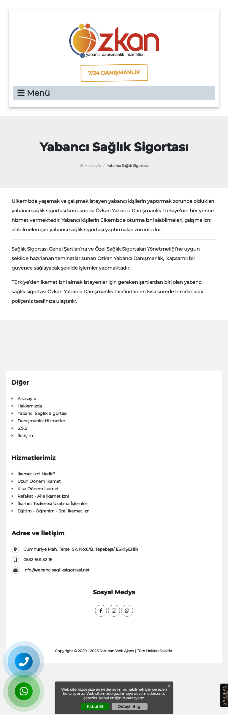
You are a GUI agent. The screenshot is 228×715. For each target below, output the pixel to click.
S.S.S (19, 428)
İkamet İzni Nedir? (33, 474)
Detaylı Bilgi (130, 706)
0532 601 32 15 (32, 559)
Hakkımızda (27, 406)
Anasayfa (90, 165)
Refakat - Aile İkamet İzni (40, 496)
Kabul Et (95, 706)
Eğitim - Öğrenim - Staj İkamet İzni (51, 511)
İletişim (22, 435)
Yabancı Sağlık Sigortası (39, 413)
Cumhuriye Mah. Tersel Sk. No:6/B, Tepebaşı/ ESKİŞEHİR (75, 549)
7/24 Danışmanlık (114, 72)
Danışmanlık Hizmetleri (39, 421)
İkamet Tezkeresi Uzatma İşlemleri (50, 503)
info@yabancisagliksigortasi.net (51, 570)
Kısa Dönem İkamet (35, 489)
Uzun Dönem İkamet (36, 481)
